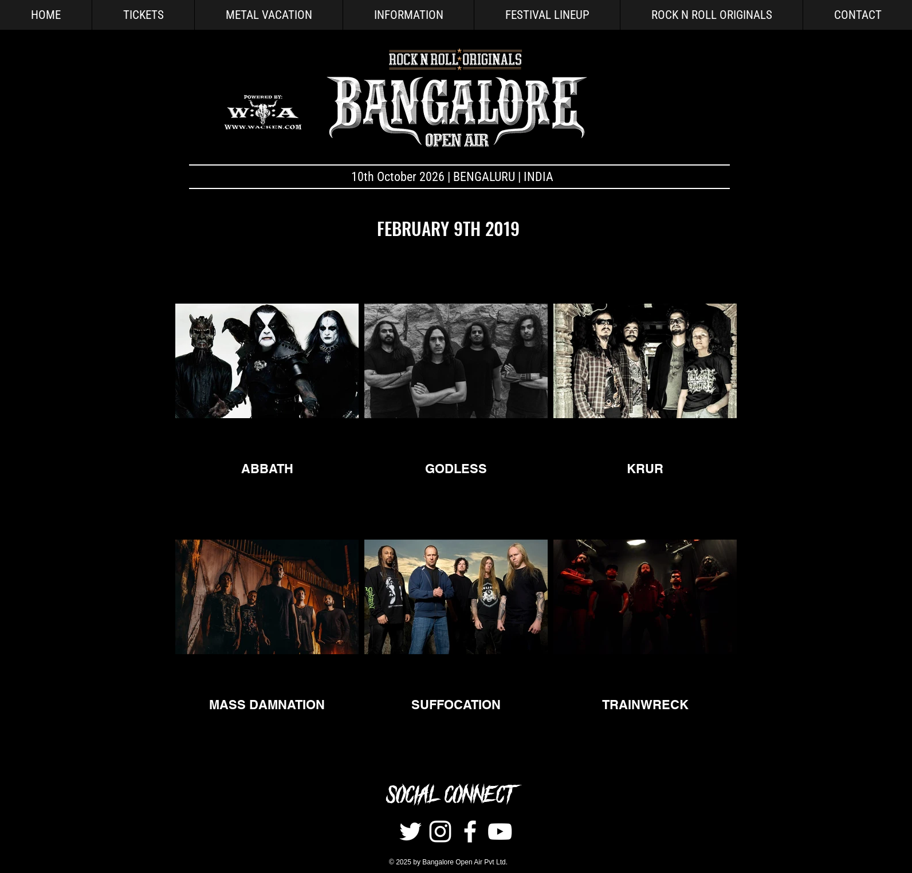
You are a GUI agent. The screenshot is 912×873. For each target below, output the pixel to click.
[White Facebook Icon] (470, 831)
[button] (408, 15)
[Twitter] (410, 831)
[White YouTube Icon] (499, 831)
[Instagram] (440, 831)
